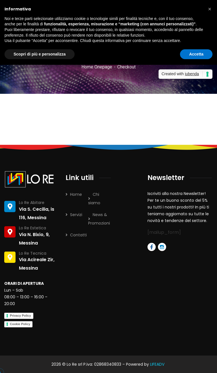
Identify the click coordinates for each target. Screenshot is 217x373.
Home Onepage (96, 67)
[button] (209, 9)
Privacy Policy (20, 315)
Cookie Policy (20, 324)
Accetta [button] (196, 54)
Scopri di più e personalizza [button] (40, 54)
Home (76, 194)
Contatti (78, 235)
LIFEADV (158, 364)
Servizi (76, 214)
